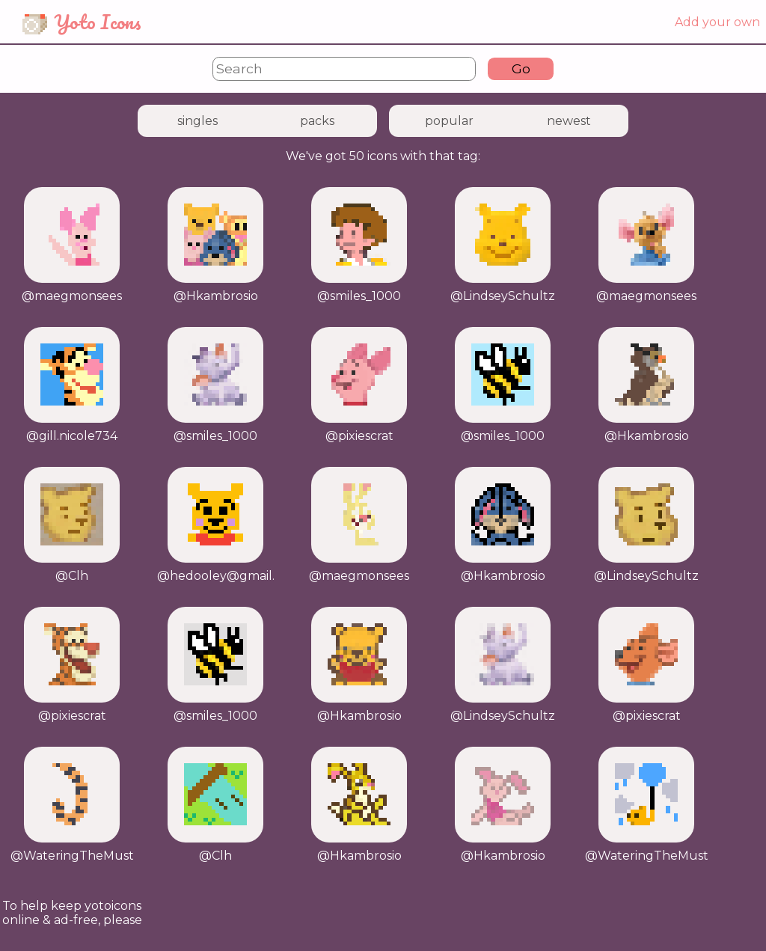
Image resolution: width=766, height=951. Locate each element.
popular (449, 121)
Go (521, 68)
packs (317, 121)
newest (569, 121)
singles (197, 121)
